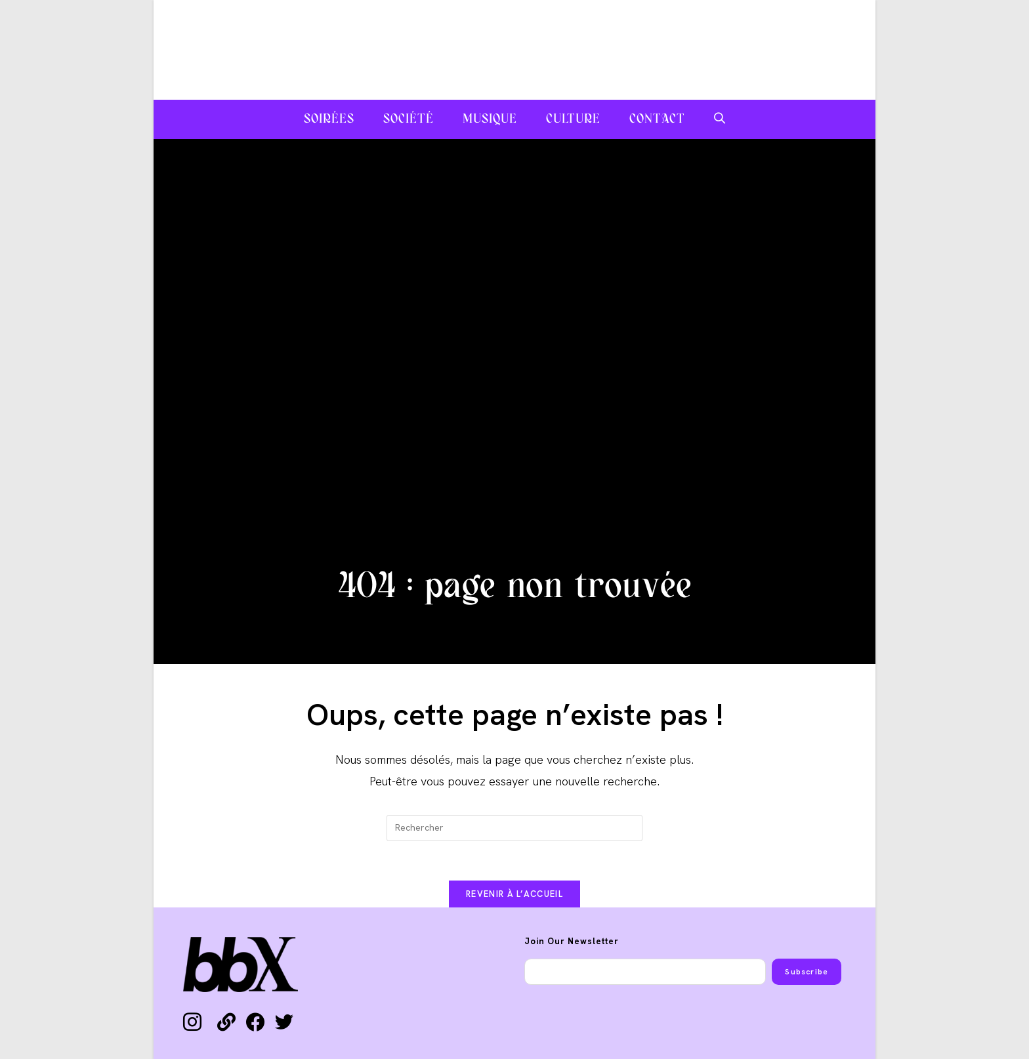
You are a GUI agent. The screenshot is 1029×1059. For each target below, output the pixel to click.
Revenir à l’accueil (514, 894)
